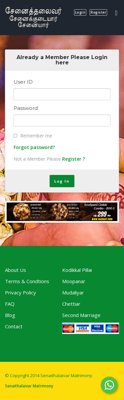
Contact (13, 326)
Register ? (73, 159)
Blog (10, 315)
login (80, 12)
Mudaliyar (73, 292)
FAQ (10, 303)
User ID (23, 82)
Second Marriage (81, 315)
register (98, 12)
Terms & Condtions (27, 281)
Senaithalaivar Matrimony (29, 386)
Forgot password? (34, 147)
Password (26, 108)
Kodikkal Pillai (77, 270)
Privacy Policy (20, 292)
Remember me (36, 135)
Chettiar (71, 303)
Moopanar (73, 281)
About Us (15, 270)
